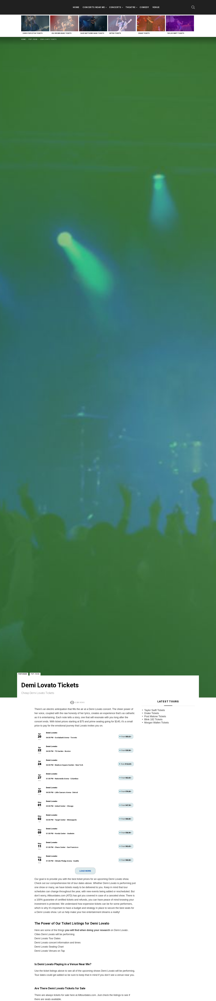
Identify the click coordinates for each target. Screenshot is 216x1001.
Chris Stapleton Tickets (33, 30)
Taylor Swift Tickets (175, 30)
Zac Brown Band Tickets (61, 30)
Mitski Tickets (115, 30)
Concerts (115, 6)
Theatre (130, 6)
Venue (156, 6)
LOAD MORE (85, 868)
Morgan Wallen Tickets (156, 719)
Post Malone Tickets (155, 713)
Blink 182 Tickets (153, 716)
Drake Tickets (144, 30)
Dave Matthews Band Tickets (92, 30)
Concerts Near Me (94, 6)
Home (76, 6)
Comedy (144, 6)
